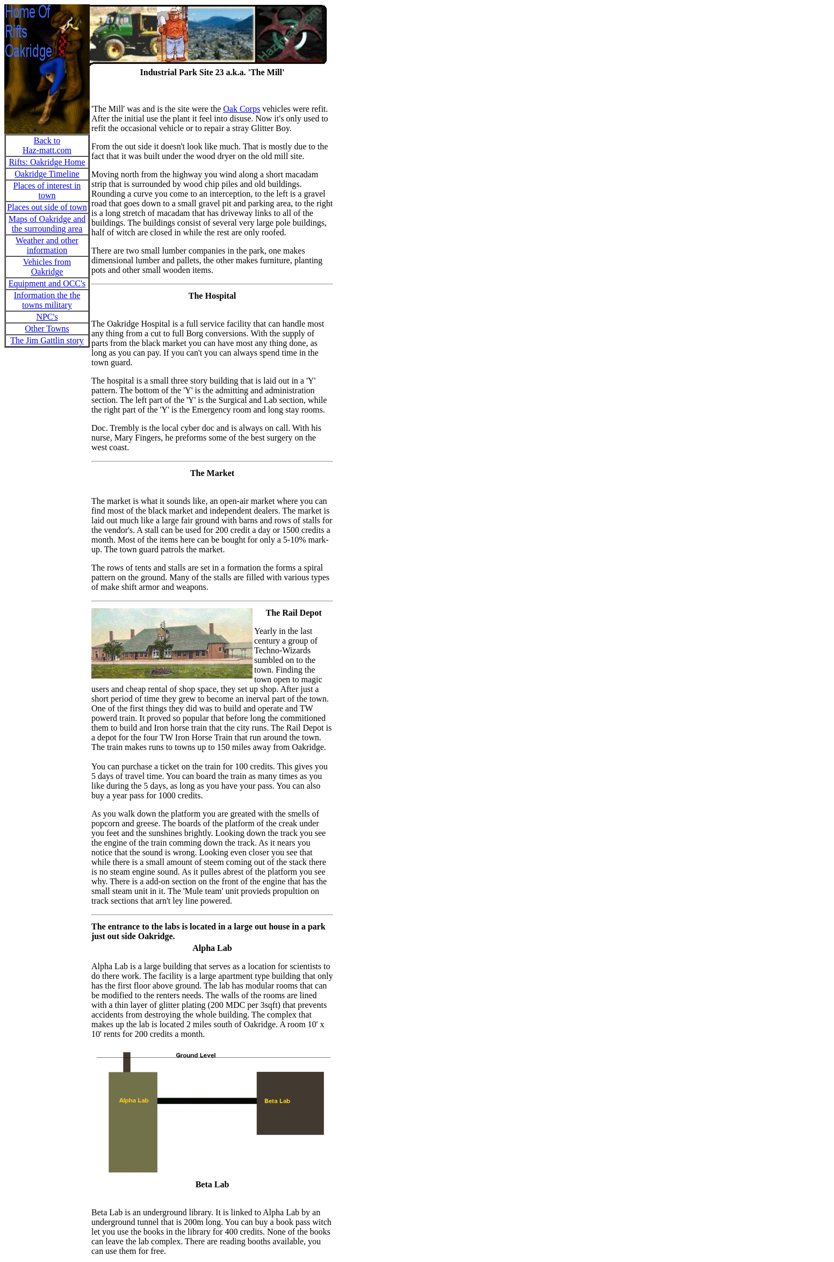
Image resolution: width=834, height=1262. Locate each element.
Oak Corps (241, 108)
